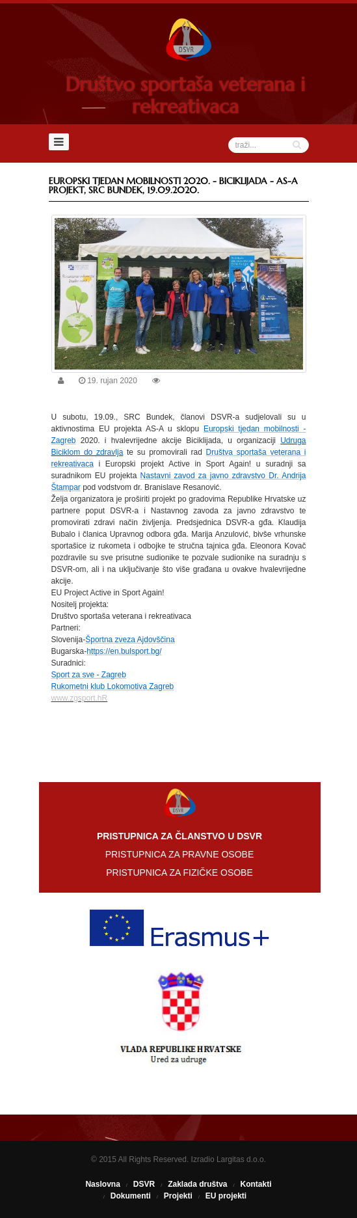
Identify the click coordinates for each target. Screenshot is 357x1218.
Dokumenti (131, 1195)
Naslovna (102, 1184)
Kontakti (256, 1184)
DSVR (144, 1184)
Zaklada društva (197, 1184)
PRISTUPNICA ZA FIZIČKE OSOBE (179, 872)
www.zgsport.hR (79, 698)
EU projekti (225, 1195)
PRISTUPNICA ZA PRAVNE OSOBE (179, 854)
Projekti (178, 1195)
